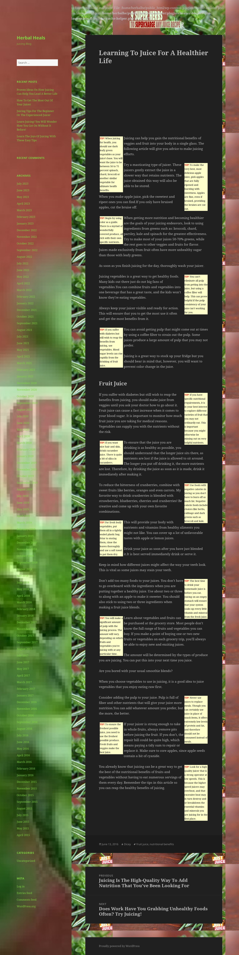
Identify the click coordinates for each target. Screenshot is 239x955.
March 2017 (24, 682)
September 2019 (27, 483)
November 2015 (27, 788)
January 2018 (25, 616)
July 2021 (22, 336)
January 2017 (25, 695)
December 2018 (27, 542)
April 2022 (23, 283)
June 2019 (23, 503)
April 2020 (23, 436)
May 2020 (23, 429)
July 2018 (22, 576)
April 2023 (23, 203)
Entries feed (24, 893)
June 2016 (23, 742)
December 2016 (27, 702)
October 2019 (25, 476)
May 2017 (23, 669)
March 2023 (24, 210)
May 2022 (23, 277)
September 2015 (27, 802)
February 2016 (26, 768)
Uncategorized (26, 861)
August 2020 (24, 409)
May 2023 (23, 197)
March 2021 (24, 363)
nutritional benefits (162, 844)
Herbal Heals (31, 38)
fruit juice (142, 844)
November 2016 (27, 709)
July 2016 (22, 735)
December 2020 (27, 383)
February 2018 (26, 609)
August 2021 (24, 330)
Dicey (127, 844)
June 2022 (23, 270)
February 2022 (26, 296)
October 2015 (25, 795)
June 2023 (23, 190)
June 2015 (23, 822)
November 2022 (27, 237)
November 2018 (27, 549)
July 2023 (22, 183)
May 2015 (23, 828)
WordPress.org (26, 906)
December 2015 (27, 782)
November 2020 (27, 390)
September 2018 (27, 562)
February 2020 (26, 449)
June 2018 (23, 582)
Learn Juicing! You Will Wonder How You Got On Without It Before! (37, 125)
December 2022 (27, 230)
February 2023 (26, 217)
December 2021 (27, 310)
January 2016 (25, 775)
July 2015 (22, 815)
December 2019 (27, 463)
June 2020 (23, 423)
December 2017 (27, 622)
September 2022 (27, 250)
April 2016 (23, 755)
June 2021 (23, 343)
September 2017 (27, 642)
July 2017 (22, 655)
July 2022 (22, 263)
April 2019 (23, 516)
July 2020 (22, 416)
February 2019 (26, 529)
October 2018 (25, 556)
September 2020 (27, 403)
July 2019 (22, 496)
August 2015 (24, 808)
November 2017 (27, 629)
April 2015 (23, 835)
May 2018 (23, 589)
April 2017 (23, 675)
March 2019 (24, 522)
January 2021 (25, 376)
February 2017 (26, 689)
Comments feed (27, 899)
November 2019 (27, 469)
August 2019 (24, 489)
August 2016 (24, 728)
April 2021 (23, 356)
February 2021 (26, 370)
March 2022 (24, 290)
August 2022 (24, 257)
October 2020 (25, 396)
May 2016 (23, 748)
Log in (21, 886)
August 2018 (24, 569)
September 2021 (27, 323)
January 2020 (25, 456)
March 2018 (24, 602)
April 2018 (23, 596)
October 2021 (25, 316)
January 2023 (25, 223)
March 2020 (24, 443)
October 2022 (25, 243)
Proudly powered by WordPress (119, 946)
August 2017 (24, 649)
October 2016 (25, 715)
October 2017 (25, 635)
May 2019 (23, 509)
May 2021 (23, 350)
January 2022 (25, 303)
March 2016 (24, 762)
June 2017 (23, 662)
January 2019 (25, 536)
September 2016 (27, 722)
